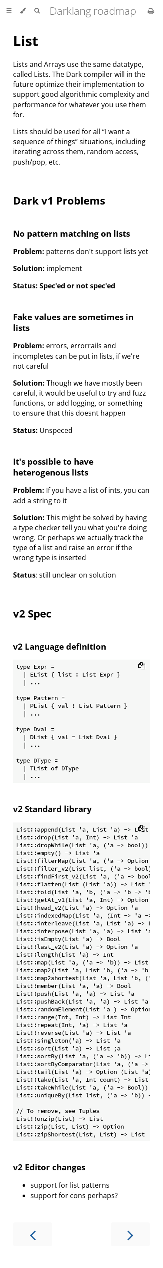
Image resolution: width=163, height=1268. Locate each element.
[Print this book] (151, 11)
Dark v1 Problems (59, 200)
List (25, 40)
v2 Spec (32, 613)
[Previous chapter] (32, 1234)
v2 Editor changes (49, 1167)
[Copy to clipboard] (142, 666)
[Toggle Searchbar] (37, 11)
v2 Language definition (59, 646)
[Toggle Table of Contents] (9, 11)
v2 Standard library (52, 808)
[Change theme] (23, 11)
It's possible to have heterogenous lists (53, 467)
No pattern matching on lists (71, 233)
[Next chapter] (130, 1234)
